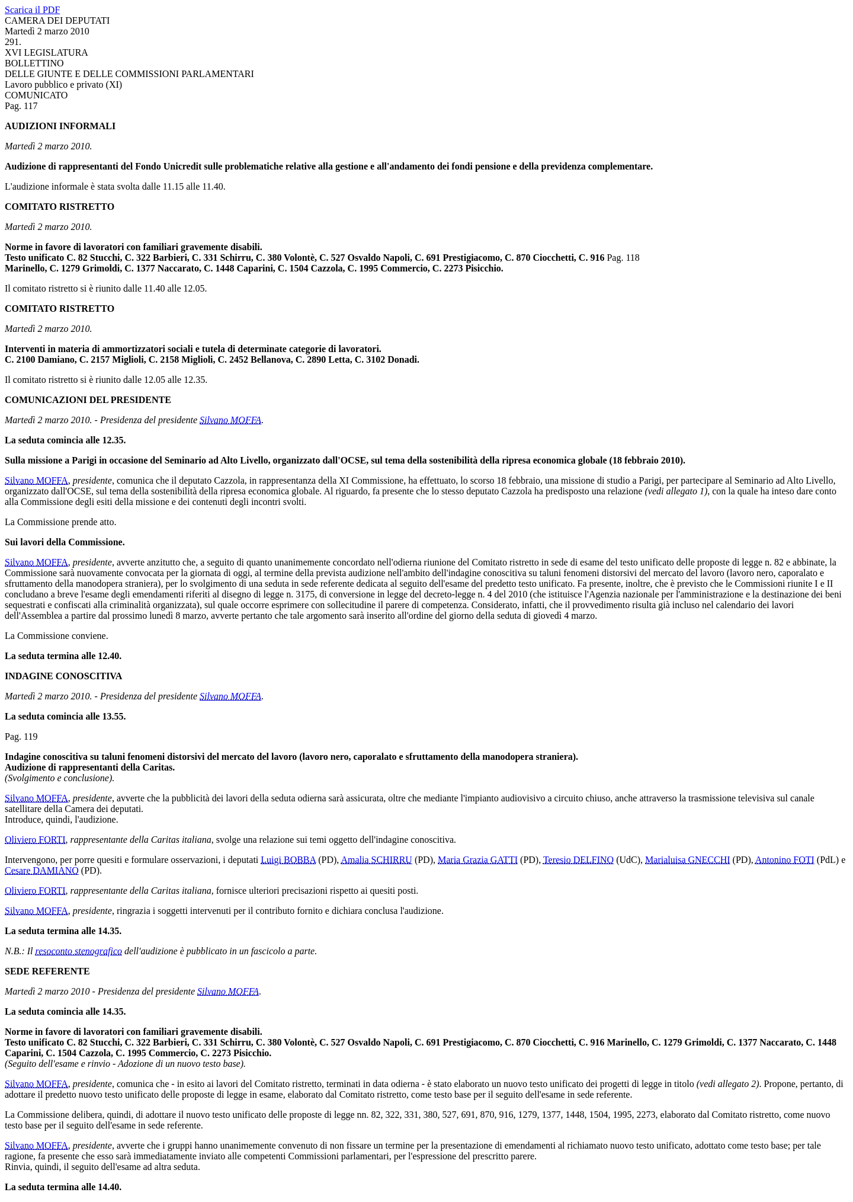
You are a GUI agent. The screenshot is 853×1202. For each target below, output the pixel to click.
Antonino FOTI (784, 860)
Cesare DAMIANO (42, 870)
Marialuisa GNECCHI (687, 860)
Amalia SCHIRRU (376, 860)
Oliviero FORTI (35, 840)
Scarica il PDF (32, 10)
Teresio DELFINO (578, 860)
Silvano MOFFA (230, 420)
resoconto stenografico (79, 951)
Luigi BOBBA (288, 860)
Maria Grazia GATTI (478, 860)
